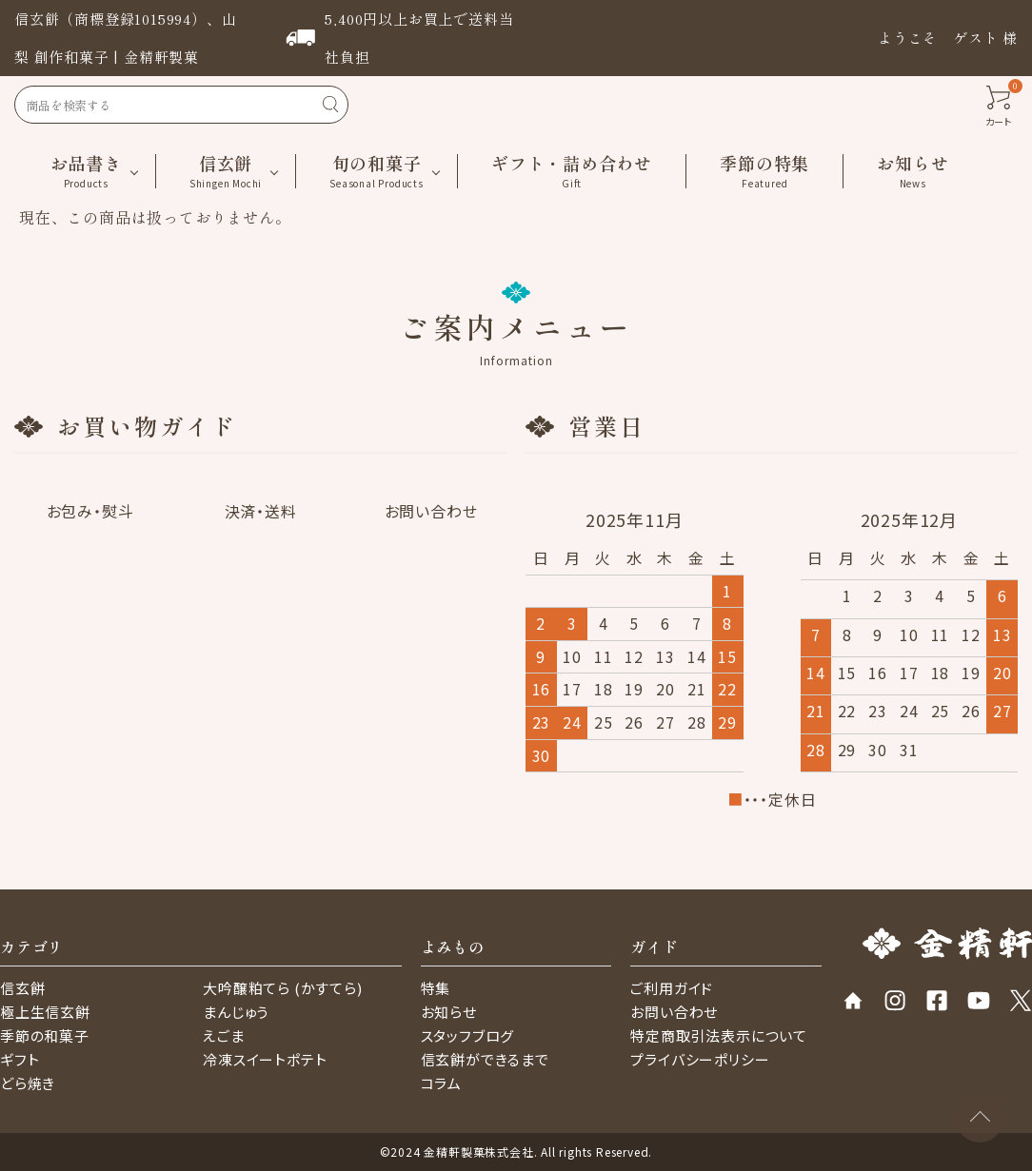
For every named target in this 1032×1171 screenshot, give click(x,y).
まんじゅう (235, 1012)
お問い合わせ (674, 1012)
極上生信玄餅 (45, 1012)
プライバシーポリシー (699, 1059)
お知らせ (449, 1012)
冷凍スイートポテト (265, 1059)
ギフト (19, 1059)
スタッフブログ (468, 1035)
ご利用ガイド (671, 988)
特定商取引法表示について (718, 1035)
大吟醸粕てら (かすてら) (282, 988)
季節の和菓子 (44, 1035)
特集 (436, 988)
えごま (223, 1035)
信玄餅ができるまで (485, 1059)
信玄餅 (22, 988)
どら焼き (27, 1083)
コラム (441, 1083)
